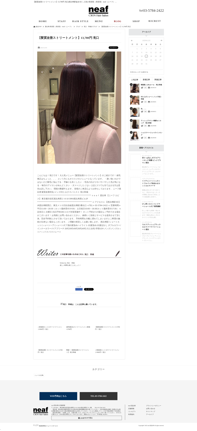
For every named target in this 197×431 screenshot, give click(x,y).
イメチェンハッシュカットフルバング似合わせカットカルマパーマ (151, 183)
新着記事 (146, 80)
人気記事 (134, 80)
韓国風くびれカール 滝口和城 (151, 85)
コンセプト (132, 411)
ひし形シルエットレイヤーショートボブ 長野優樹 (151, 205)
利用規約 (131, 414)
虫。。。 (144, 109)
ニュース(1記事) (39, 375)
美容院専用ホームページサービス (45, 426)
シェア (79, 287)
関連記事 (158, 80)
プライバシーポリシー (153, 406)
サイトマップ (150, 411)
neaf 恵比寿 (132, 406)
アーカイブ (150, 414)
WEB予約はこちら (58, 396)
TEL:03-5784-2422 (99, 396)
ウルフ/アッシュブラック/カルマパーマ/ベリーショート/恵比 (151, 227)
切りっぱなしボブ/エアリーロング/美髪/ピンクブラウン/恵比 (151, 160)
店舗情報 (131, 408)
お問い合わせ (150, 408)
